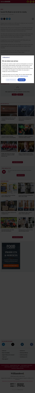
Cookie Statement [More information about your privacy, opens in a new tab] (24, 76)
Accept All (21, 79)
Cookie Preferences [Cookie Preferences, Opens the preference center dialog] (11, 79)
